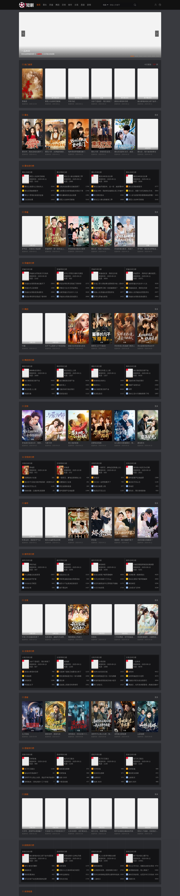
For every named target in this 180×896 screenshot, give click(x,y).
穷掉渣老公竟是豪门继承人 (124, 346)
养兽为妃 (71, 101)
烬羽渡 (70, 540)
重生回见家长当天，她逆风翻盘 (124, 152)
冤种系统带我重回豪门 (76, 152)
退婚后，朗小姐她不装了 (123, 540)
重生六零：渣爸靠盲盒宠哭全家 (101, 152)
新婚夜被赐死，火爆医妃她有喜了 (147, 637)
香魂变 (24, 101)
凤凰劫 (93, 637)
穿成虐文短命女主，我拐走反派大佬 (32, 443)
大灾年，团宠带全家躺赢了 (32, 831)
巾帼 (23, 346)
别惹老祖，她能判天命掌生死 (55, 637)
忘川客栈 (25, 734)
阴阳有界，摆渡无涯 (52, 734)
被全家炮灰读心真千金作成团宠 (147, 101)
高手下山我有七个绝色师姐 (55, 346)
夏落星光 (140, 443)
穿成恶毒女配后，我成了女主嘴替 (124, 249)
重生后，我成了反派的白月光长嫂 (101, 249)
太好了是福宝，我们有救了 (101, 101)
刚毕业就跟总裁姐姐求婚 (123, 831)
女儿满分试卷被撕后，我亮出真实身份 (124, 443)
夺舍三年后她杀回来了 (30, 637)
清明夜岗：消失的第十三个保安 (78, 734)
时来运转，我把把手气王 (31, 540)
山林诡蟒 (140, 734)
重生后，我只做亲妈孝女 (146, 152)
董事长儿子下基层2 (98, 346)
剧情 (89, 5)
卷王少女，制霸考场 (99, 831)
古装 (76, 5)
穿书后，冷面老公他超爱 (31, 249)
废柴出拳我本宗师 (121, 101)
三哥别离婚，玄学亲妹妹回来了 (124, 637)
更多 (156, 115)
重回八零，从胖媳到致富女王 (55, 152)
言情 (64, 5)
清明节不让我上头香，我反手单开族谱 (101, 734)
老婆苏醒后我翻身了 (145, 540)
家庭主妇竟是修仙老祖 (76, 346)
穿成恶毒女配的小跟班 (76, 249)
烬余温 (93, 540)
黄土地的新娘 (73, 443)
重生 (45, 5)
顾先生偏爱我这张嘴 (52, 540)
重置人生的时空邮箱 (52, 101)
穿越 (51, 5)
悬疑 (83, 5)
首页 (38, 5)
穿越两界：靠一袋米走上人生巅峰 (55, 249)
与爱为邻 (48, 443)
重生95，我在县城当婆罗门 (32, 152)
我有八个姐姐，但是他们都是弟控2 (147, 831)
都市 (70, 5)
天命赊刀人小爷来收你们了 (55, 831)
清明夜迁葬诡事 (120, 734)
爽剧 (57, 5)
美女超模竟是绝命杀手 (145, 346)
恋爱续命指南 (96, 443)
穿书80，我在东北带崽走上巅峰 (147, 249)
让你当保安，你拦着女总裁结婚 (78, 831)
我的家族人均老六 (75, 637)
